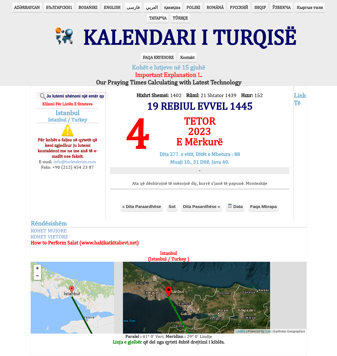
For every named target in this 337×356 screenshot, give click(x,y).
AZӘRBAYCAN (27, 7)
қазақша (172, 7)
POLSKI (193, 7)
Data (235, 206)
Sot (172, 206)
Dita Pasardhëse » (201, 206)
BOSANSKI (87, 7)
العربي (152, 7)
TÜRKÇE (180, 18)
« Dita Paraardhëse (141, 206)
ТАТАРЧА (157, 18)
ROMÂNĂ (215, 7)
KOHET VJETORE (49, 237)
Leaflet (240, 331)
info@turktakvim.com (74, 161)
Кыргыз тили (310, 7)
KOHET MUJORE (49, 231)
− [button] (37, 276)
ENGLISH (112, 7)
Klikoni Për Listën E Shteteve (67, 104)
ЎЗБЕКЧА (281, 7)
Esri (268, 331)
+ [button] (37, 268)
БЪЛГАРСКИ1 (59, 7)
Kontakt (187, 57)
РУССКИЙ (239, 7)
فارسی (133, 7)
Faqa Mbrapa (263, 206)
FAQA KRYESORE (158, 57)
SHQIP (260, 7)
